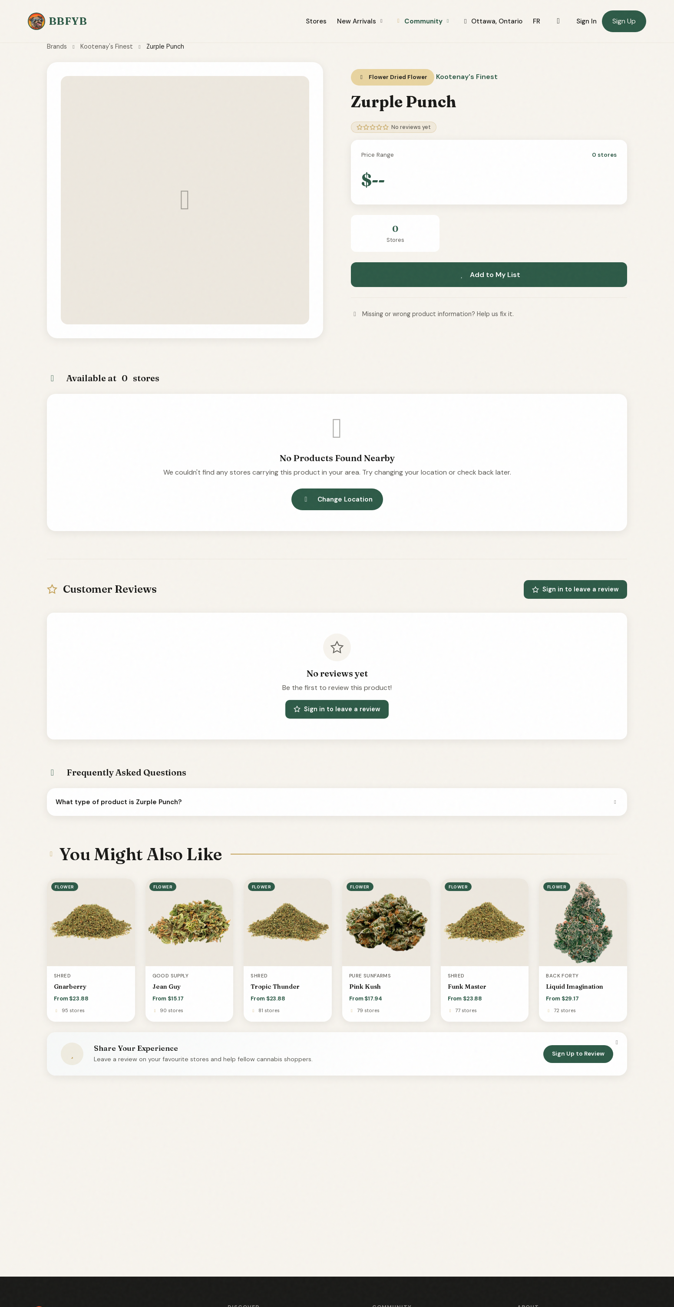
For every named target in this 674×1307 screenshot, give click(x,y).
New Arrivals (361, 21)
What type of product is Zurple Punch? (337, 802)
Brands (57, 46)
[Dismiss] (617, 1042)
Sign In (586, 21)
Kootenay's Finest (106, 46)
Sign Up (624, 21)
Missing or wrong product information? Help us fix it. (432, 314)
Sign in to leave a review (575, 589)
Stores (316, 21)
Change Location (337, 499)
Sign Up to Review (578, 1053)
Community (423, 21)
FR (536, 21)
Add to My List (489, 274)
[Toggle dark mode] (558, 21)
